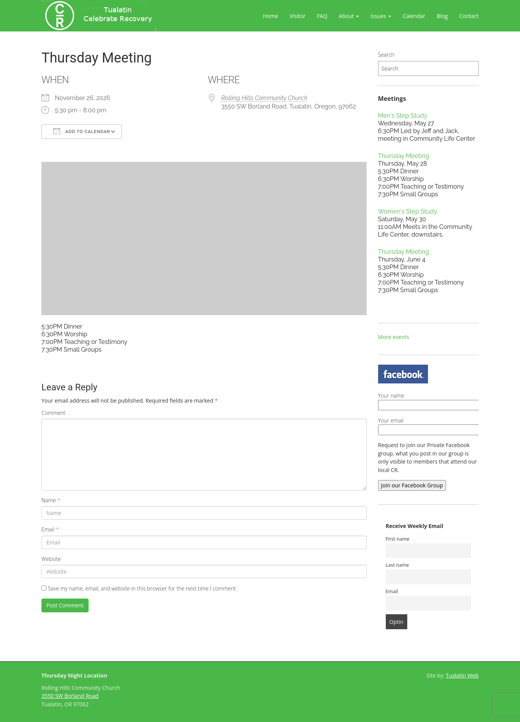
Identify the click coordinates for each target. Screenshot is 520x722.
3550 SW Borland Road (70, 695)
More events (393, 336)
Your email (444, 425)
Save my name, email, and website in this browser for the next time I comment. (142, 588)
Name (50, 500)
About (349, 16)
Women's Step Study (407, 211)
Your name (444, 400)
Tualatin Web (462, 675)
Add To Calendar (81, 131)
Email (50, 529)
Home (270, 16)
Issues (380, 16)
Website (51, 558)
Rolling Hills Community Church (264, 98)
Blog (442, 16)
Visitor (297, 16)
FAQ (322, 16)
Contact (469, 16)
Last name (397, 565)
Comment (53, 412)
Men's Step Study (402, 115)
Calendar (414, 16)
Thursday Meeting (403, 156)
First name (398, 539)
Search (386, 54)
